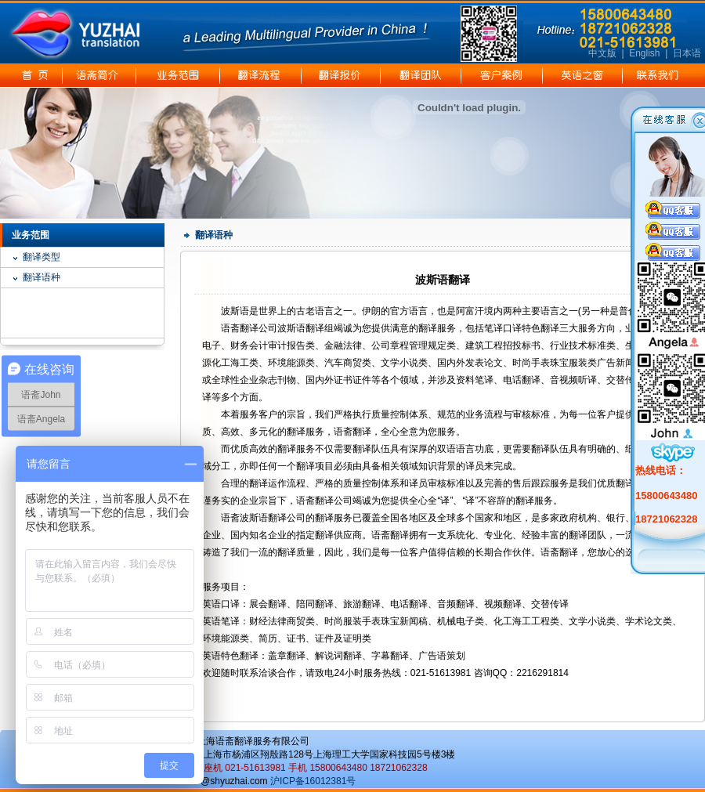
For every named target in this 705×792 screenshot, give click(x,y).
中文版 (602, 53)
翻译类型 (41, 256)
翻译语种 (41, 277)
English (644, 53)
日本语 (687, 53)
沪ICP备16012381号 (313, 781)
